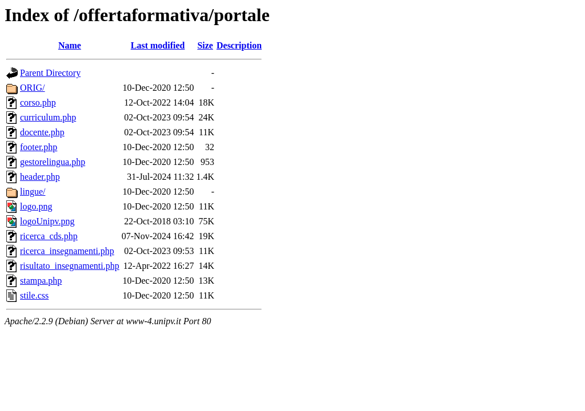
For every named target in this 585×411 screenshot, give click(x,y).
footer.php (38, 147)
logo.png (36, 206)
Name (69, 45)
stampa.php (41, 280)
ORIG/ (32, 87)
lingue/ (32, 191)
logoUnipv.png (47, 221)
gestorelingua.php (52, 162)
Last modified (158, 45)
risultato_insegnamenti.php (69, 266)
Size (205, 45)
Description (239, 45)
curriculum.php (48, 117)
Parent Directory (50, 73)
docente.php (42, 132)
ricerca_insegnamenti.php (67, 251)
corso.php (38, 102)
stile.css (34, 295)
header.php (40, 177)
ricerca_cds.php (49, 236)
